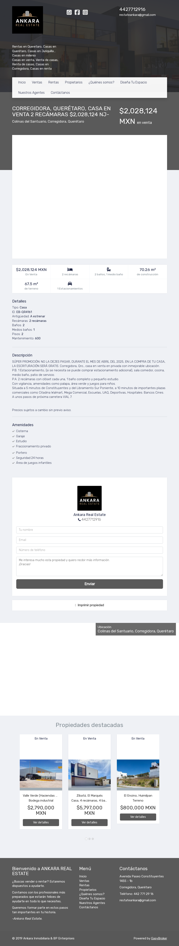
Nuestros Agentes (31, 93)
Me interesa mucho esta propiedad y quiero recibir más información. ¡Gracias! (89, 566)
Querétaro (76, 121)
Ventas (37, 82)
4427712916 (132, 9)
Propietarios (74, 82)
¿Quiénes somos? (101, 82)
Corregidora (57, 121)
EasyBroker (159, 938)
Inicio (22, 82)
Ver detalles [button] (41, 822)
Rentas (53, 82)
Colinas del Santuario (29, 121)
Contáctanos (60, 93)
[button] (16, 783)
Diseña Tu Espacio (133, 82)
